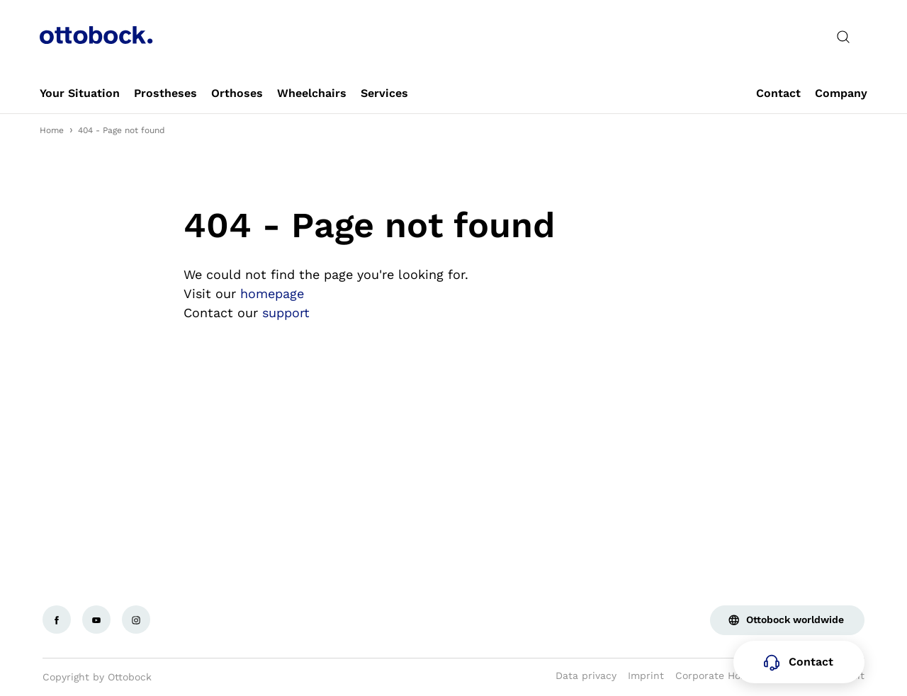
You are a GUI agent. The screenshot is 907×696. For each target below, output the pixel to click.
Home (52, 130)
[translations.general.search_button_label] (843, 37)
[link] (80, 93)
